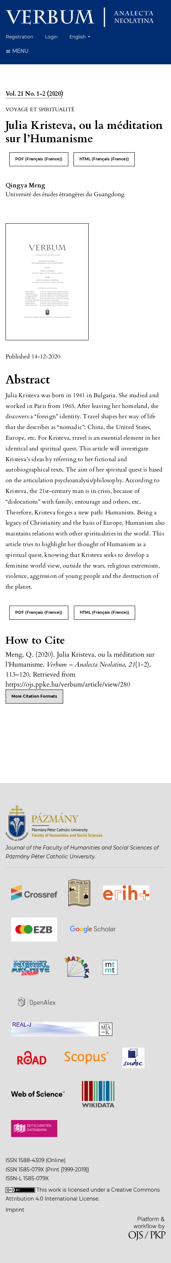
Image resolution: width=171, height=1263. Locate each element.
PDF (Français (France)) (38, 159)
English (82, 36)
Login (51, 37)
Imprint (15, 1210)
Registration (19, 37)
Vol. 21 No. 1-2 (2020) (34, 94)
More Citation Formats (34, 696)
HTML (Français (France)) (104, 159)
